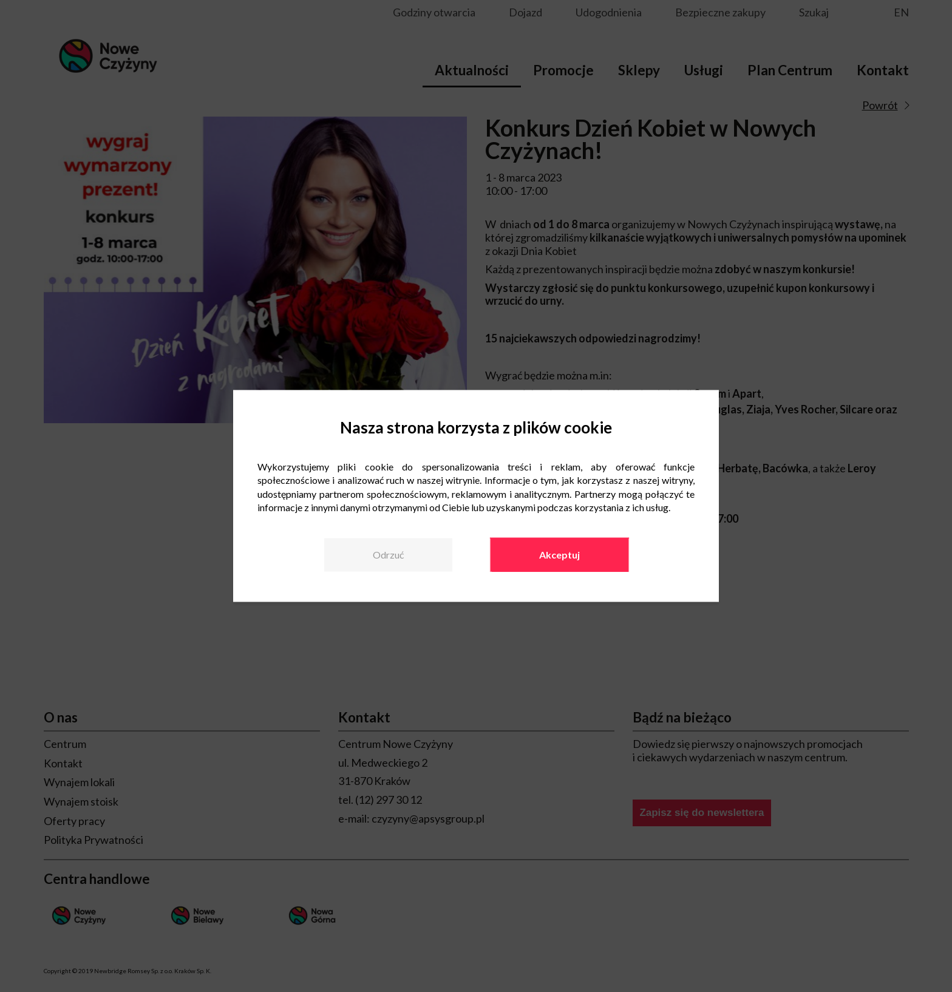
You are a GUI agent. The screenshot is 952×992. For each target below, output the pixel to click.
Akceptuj (559, 554)
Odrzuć (388, 554)
